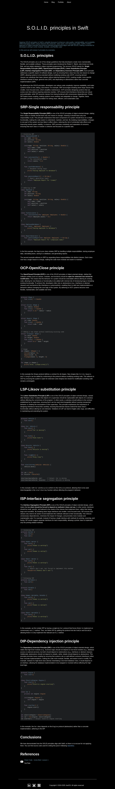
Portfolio (61, 2)
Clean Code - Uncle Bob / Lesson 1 (36, 760)
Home (46, 2)
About (69, 2)
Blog (53, 2)
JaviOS (68, 785)
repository (70, 746)
